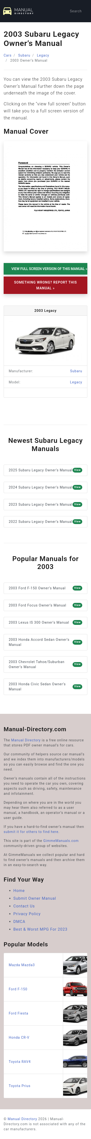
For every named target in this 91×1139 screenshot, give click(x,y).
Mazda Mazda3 (48, 965)
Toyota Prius (48, 1086)
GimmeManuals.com (61, 841)
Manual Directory (26, 740)
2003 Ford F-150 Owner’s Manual (45, 588)
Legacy (43, 55)
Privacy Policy (27, 914)
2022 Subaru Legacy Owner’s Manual (45, 521)
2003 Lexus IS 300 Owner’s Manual (45, 622)
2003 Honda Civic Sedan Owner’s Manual (45, 686)
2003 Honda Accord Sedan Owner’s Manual (45, 642)
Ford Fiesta (48, 1013)
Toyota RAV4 (48, 1062)
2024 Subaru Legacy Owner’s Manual (45, 487)
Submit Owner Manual (34, 898)
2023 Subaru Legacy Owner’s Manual (45, 504)
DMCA (19, 921)
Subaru (24, 55)
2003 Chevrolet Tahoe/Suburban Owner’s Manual (45, 664)
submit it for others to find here (31, 832)
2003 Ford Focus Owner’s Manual (45, 605)
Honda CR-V (48, 1038)
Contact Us (24, 906)
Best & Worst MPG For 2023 (40, 929)
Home (19, 890)
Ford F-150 (48, 989)
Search (76, 11)
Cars (8, 55)
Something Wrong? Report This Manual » (45, 285)
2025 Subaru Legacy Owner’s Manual (45, 470)
